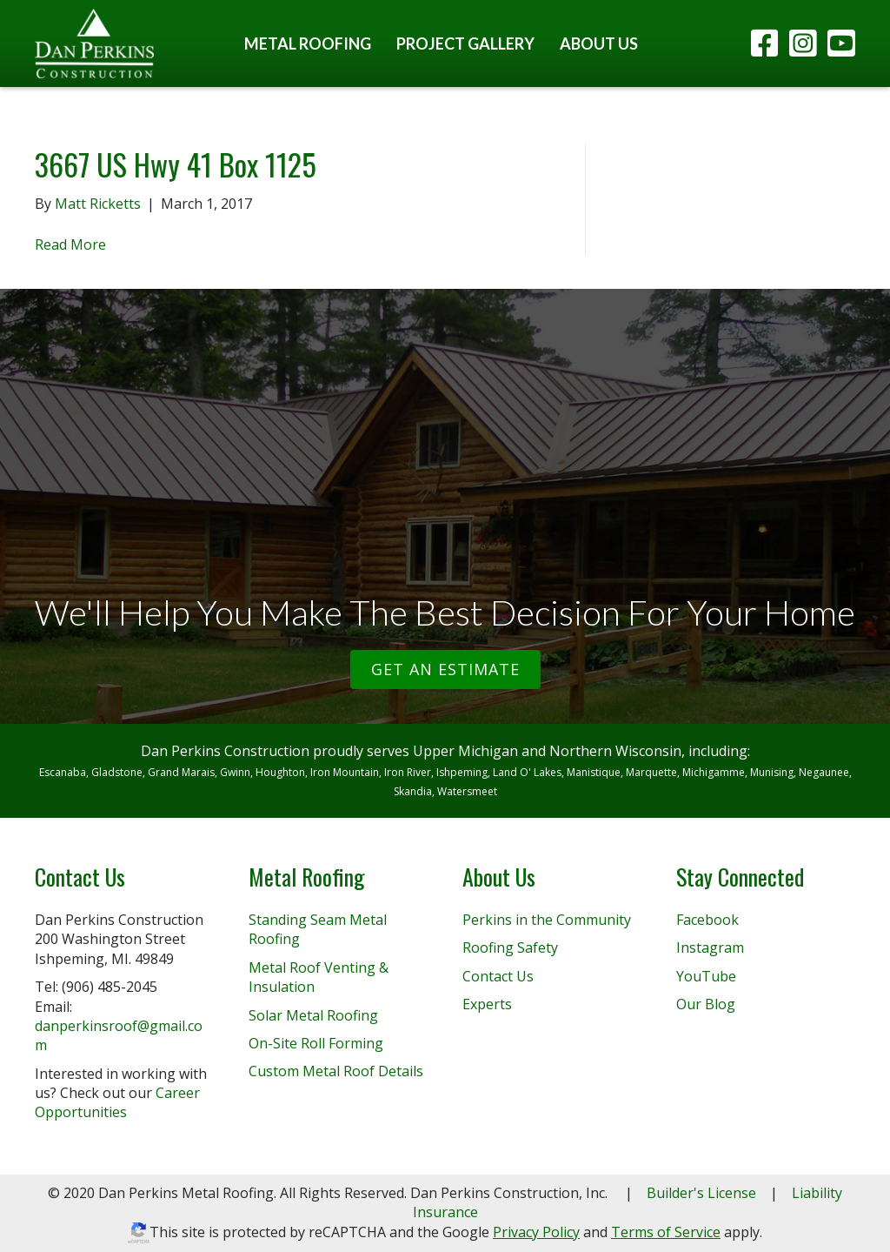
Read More (70, 244)
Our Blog (705, 1004)
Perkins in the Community (546, 919)
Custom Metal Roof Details (336, 1071)
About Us (599, 43)
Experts (487, 1004)
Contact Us (498, 976)
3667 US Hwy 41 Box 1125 (175, 164)
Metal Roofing (307, 43)
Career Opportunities (117, 1102)
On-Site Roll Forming (316, 1043)
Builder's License (701, 1192)
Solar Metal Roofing (313, 1015)
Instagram (710, 947)
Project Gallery (465, 43)
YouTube (706, 976)
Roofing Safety (510, 947)
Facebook (707, 919)
